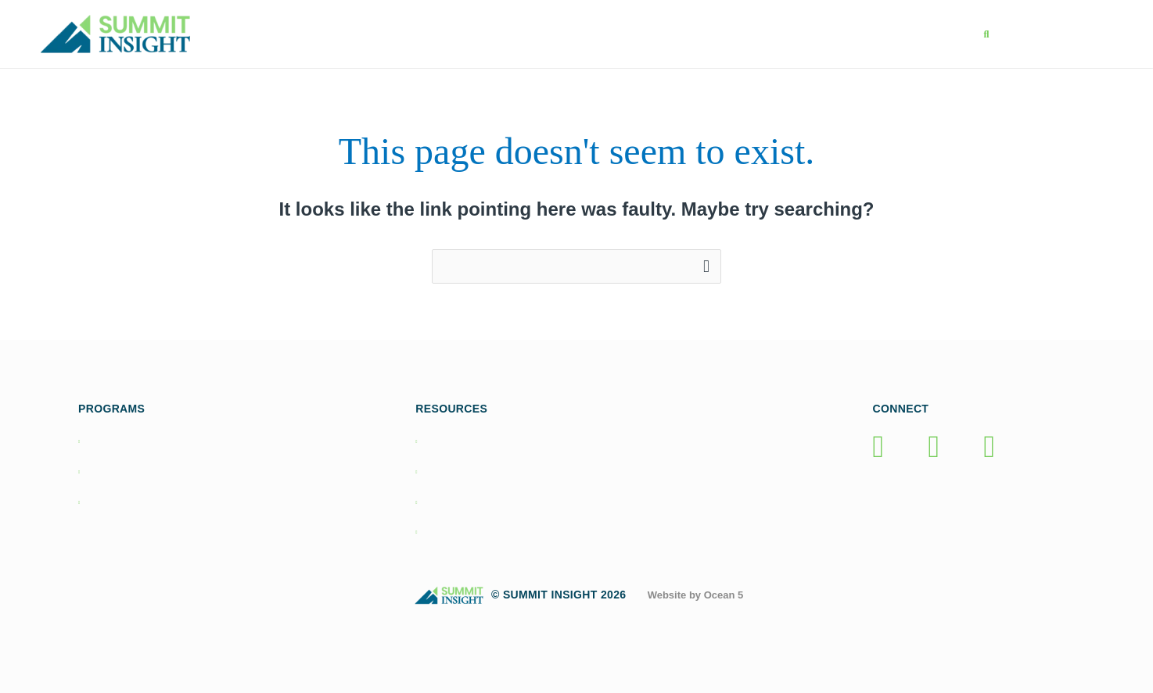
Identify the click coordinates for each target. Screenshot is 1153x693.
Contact (923, 34)
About (831, 34)
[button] (986, 35)
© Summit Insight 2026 (525, 594)
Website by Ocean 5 (696, 595)
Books (634, 34)
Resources (731, 34)
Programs (540, 34)
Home (448, 34)
